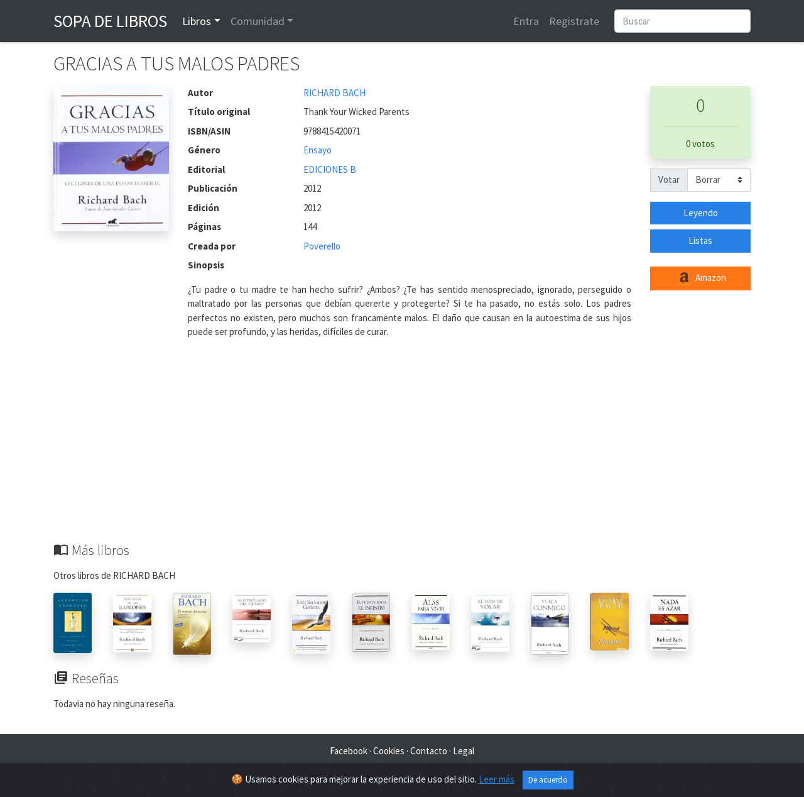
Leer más (496, 779)
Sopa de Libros (110, 20)
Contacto (428, 751)
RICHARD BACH (334, 93)
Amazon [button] (700, 278)
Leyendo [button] (700, 213)
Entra (526, 21)
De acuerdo (548, 779)
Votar (669, 179)
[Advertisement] (402, 448)
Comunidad (258, 21)
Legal (463, 751)
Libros (196, 21)
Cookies (389, 751)
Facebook (348, 751)
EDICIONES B (329, 169)
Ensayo (317, 150)
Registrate (574, 21)
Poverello (321, 246)
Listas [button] (700, 240)
